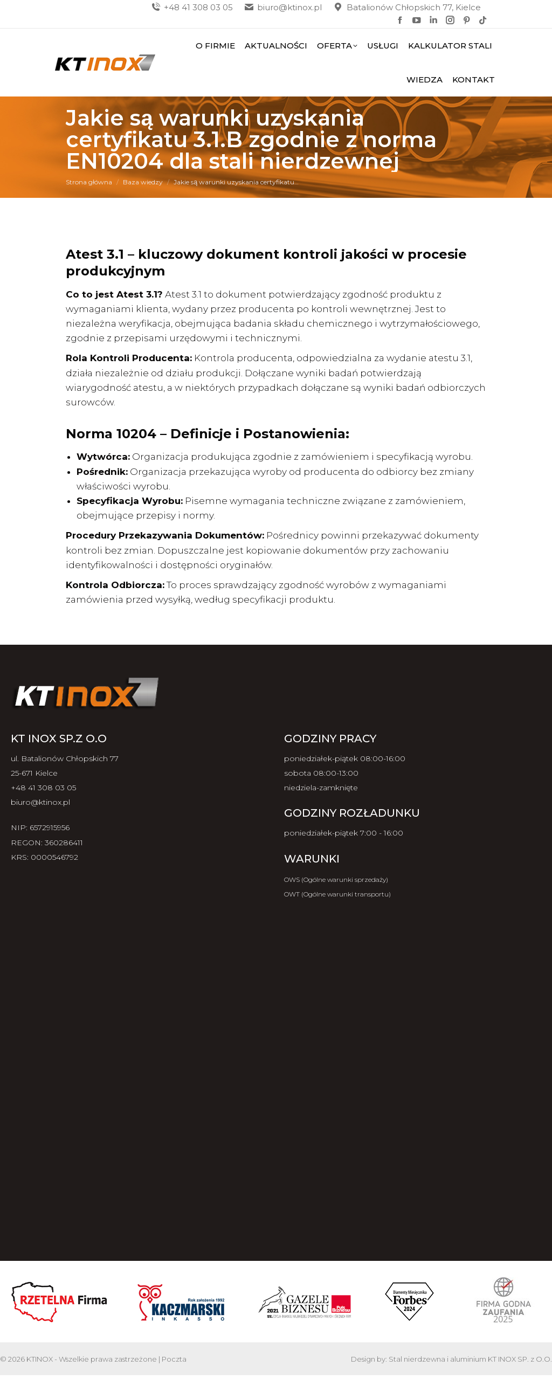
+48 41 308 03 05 (191, 7)
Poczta (174, 1359)
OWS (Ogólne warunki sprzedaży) (336, 879)
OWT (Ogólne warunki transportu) (337, 894)
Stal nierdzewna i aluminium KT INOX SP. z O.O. (470, 1359)
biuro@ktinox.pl (283, 7)
